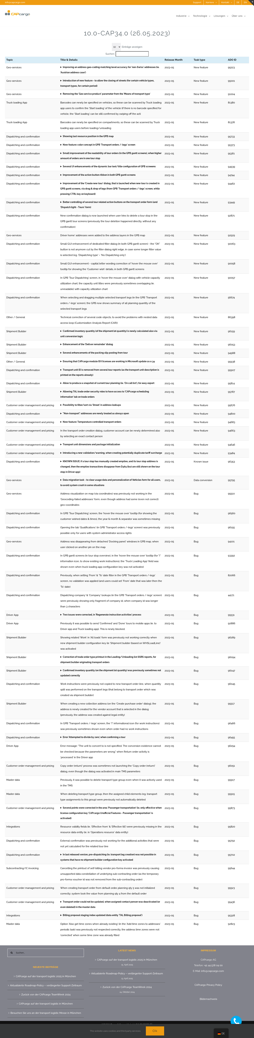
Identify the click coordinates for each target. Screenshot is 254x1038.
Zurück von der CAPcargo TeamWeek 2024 (45, 994)
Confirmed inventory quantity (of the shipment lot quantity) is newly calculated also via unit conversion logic (108, 334)
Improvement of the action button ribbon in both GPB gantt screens (99, 175)
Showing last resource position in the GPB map (88, 136)
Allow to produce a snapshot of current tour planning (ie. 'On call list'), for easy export (108, 383)
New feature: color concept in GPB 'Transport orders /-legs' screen (99, 144)
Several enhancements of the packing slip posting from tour (95, 352)
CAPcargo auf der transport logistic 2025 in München (46, 976)
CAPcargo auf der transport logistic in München (46, 1003)
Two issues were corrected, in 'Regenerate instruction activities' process (102, 614)
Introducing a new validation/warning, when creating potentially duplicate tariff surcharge (112, 453)
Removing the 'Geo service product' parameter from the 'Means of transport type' (106, 93)
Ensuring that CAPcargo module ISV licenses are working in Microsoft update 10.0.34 (109, 361)
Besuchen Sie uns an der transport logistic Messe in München (45, 1012)
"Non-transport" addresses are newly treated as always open (96, 413)
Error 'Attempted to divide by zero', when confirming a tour (94, 737)
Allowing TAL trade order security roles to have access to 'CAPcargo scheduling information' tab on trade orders (104, 394)
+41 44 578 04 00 (213, 965)
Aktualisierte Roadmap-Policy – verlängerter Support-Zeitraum (46, 985)
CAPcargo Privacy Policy (208, 984)
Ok (154, 1031)
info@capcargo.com (15, 2)
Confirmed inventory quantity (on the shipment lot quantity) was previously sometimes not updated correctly (110, 673)
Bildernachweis (208, 999)
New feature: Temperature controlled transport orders (92, 422)
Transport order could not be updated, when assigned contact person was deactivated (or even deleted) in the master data (110, 904)
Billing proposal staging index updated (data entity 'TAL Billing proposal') (102, 915)
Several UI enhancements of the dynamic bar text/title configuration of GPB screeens (109, 166)
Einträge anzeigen (132, 46)
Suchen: (110, 53)
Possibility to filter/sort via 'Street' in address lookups (92, 405)
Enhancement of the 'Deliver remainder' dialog (88, 344)
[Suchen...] (45, 953)
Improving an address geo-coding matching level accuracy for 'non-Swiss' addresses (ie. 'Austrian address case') (109, 70)
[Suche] (11, 953)
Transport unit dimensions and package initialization (91, 444)
